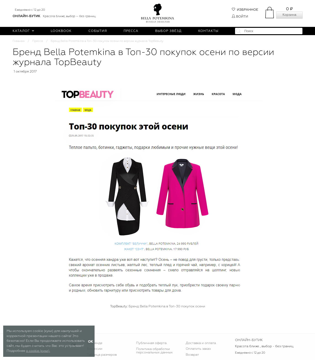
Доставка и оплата (201, 343)
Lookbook (61, 31)
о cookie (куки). (38, 350)
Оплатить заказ (198, 348)
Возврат (192, 354)
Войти (240, 16)
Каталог (23, 31)
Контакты (208, 31)
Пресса (131, 31)
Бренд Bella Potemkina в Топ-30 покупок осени (167, 306)
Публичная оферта (151, 343)
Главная (18, 41)
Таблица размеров (102, 354)
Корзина (289, 14)
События (97, 31)
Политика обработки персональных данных (154, 350)
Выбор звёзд (168, 31)
